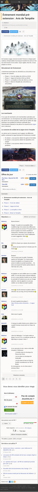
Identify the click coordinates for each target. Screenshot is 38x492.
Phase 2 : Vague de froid (11, 206)
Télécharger (9, 8)
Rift (3, 7)
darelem (3, 255)
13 (9, 457)
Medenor (6, 22)
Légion (34, 124)
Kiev (2, 314)
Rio (2, 243)
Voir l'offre (32, 178)
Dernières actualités (8, 443)
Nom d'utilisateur (9, 393)
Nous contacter (4, 489)
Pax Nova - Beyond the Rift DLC (10, 179)
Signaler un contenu (26, 487)
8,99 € (22, 184)
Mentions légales (21, 486)
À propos (14, 486)
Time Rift (4, 184)
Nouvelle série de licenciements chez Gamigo (16, 468)
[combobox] (19, 35)
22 (10, 463)
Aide (34, 487)
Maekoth (4, 323)
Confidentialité (4, 487)
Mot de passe (8, 400)
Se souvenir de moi (11, 406)
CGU (28, 486)
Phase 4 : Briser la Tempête (12, 213)
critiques (28, 428)
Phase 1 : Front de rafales (12, 203)
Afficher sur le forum (29, 217)
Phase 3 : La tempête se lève (13, 209)
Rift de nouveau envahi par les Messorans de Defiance (18, 473)
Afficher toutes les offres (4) (8, 189)
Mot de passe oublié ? (11, 414)
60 (5, 27)
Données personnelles (14, 487)
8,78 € (22, 178)
